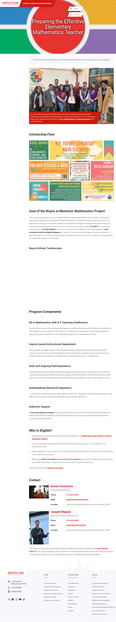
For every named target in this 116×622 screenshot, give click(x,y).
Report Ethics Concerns (99, 614)
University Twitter (9, 600)
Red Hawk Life (72, 604)
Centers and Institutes (51, 590)
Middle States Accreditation (101, 601)
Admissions (72, 590)
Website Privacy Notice (99, 604)
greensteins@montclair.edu (77, 500)
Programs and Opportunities (53, 594)
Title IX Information (98, 587)
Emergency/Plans (98, 590)
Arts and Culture (73, 597)
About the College (50, 583)
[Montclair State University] (10, 3)
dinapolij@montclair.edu (76, 526)
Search (111, 14)
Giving (70, 607)
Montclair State (73, 575)
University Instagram (16, 600)
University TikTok (24, 600)
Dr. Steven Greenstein (82, 119)
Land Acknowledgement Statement (103, 607)
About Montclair (73, 583)
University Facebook (13, 600)
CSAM (46, 575)
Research (71, 611)
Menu (110, 8)
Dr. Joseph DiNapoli (68, 119)
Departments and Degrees (52, 587)
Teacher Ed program (55, 468)
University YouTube (20, 600)
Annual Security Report (99, 597)
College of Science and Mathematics (37, 3)
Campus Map (14, 592)
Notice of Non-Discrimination (101, 594)
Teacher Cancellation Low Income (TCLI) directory (61, 460)
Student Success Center (52, 601)
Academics (71, 587)
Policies (94, 575)
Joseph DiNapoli (61, 512)
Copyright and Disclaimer (100, 583)
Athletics (71, 601)
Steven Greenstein (62, 486)
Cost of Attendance (98, 611)
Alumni (70, 594)
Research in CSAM (50, 597)
